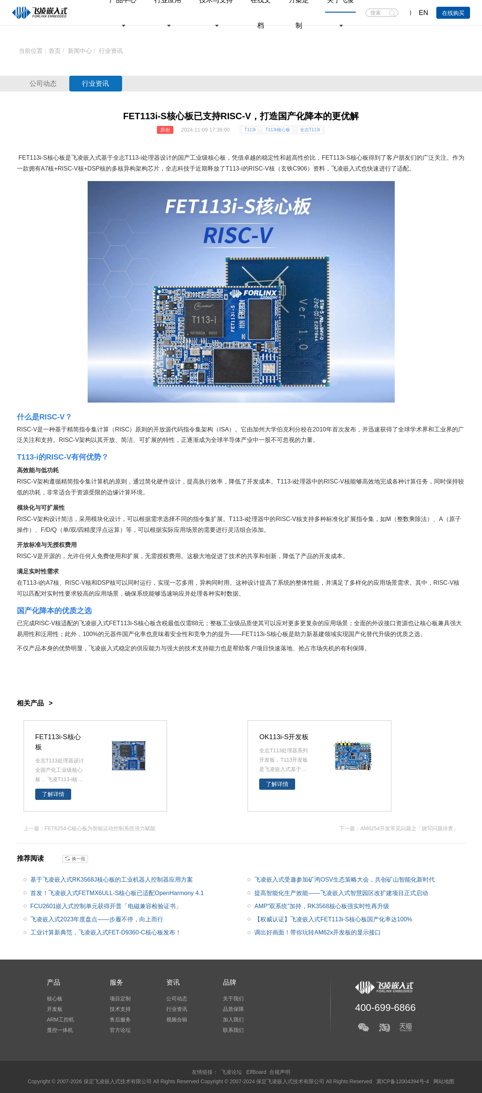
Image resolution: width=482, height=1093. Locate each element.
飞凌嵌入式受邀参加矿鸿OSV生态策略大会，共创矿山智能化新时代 (344, 879)
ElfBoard (256, 1072)
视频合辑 (176, 1020)
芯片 (154, 168)
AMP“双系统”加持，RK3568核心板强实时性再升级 (321, 906)
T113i (249, 129)
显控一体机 (60, 1030)
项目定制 (120, 999)
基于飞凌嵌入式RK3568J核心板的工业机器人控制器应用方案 (111, 879)
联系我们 (233, 1030)
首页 (55, 51)
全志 (119, 157)
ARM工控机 (60, 1020)
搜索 (392, 13)
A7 (44, 168)
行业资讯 (111, 51)
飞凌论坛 (231, 1072)
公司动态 (43, 83)
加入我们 (233, 1020)
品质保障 (233, 1009)
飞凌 (337, 168)
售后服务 (120, 1020)
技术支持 (120, 1009)
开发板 (55, 1009)
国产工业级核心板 (202, 157)
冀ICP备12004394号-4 (403, 1081)
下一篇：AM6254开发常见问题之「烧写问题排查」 (398, 828)
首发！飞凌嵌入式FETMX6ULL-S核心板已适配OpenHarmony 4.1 (117, 893)
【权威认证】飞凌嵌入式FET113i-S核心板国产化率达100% (333, 919)
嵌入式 (352, 168)
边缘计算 (119, 492)
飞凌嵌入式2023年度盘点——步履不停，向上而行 (97, 919)
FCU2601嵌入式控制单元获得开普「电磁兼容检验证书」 (106, 906)
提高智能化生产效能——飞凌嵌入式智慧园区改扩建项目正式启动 (341, 893)
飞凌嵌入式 (86, 157)
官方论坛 (120, 1030)
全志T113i (310, 129)
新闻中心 (80, 51)
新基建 (315, 634)
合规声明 (279, 1072)
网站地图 (443, 1081)
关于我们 (233, 999)
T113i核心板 (277, 129)
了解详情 (53, 794)
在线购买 (453, 13)
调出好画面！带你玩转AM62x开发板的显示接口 (317, 932)
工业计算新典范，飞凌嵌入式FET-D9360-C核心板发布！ (105, 932)
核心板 (56, 157)
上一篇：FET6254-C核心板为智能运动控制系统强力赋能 (89, 828)
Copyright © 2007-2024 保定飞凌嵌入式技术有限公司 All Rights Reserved (287, 1081)
